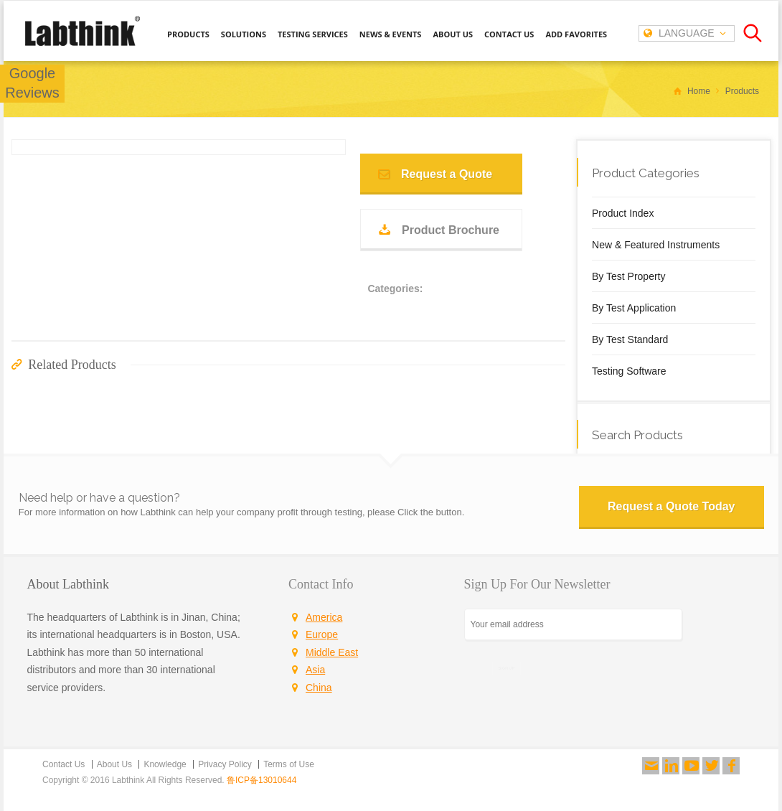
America (324, 617)
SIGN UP (506, 668)
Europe (322, 634)
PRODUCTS (188, 34)
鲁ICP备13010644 (261, 780)
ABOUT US (453, 34)
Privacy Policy (225, 764)
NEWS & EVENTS (390, 34)
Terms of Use (288, 764)
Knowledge (164, 764)
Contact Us (63, 764)
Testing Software (629, 371)
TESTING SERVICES (313, 34)
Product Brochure (450, 230)
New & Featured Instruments (656, 244)
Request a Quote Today (671, 506)
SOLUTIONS (243, 34)
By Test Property (628, 276)
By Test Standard (630, 339)
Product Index (623, 213)
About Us (114, 764)
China (319, 687)
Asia (315, 669)
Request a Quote (446, 174)
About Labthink (68, 584)
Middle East (332, 652)
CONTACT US (509, 34)
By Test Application (634, 308)
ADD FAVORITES (576, 34)
